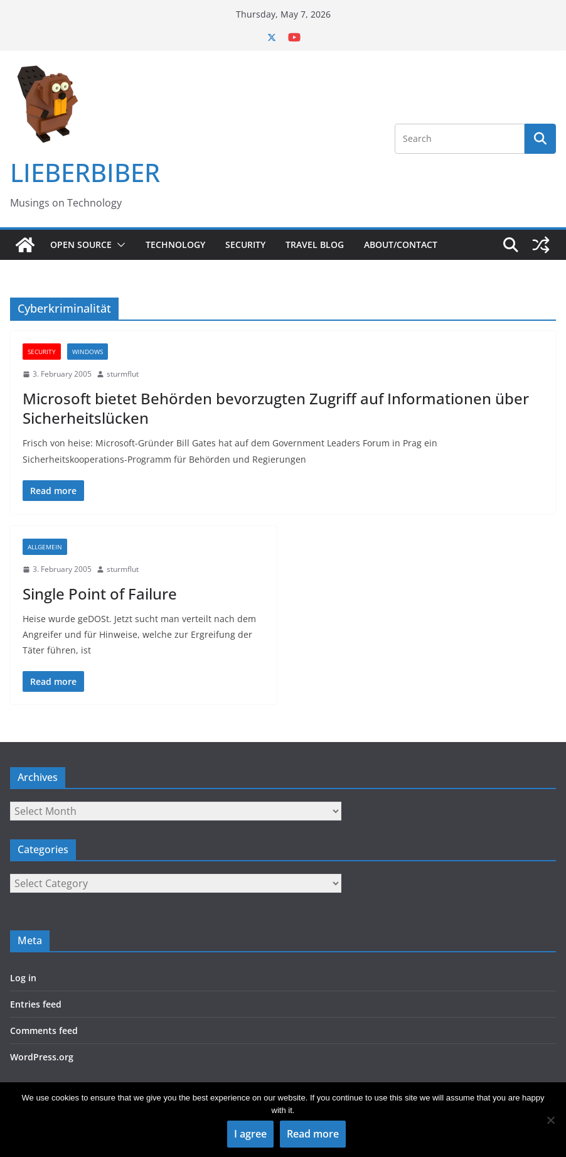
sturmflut (123, 374)
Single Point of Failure (100, 593)
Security (245, 244)
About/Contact (400, 244)
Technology (175, 244)
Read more (313, 1134)
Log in (23, 978)
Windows (87, 351)
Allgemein (45, 546)
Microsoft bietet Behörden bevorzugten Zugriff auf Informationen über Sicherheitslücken (276, 408)
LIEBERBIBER (85, 172)
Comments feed (44, 1030)
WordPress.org (41, 1057)
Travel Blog (315, 244)
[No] (550, 1120)
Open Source (81, 244)
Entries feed (35, 1004)
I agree (250, 1134)
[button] (118, 245)
